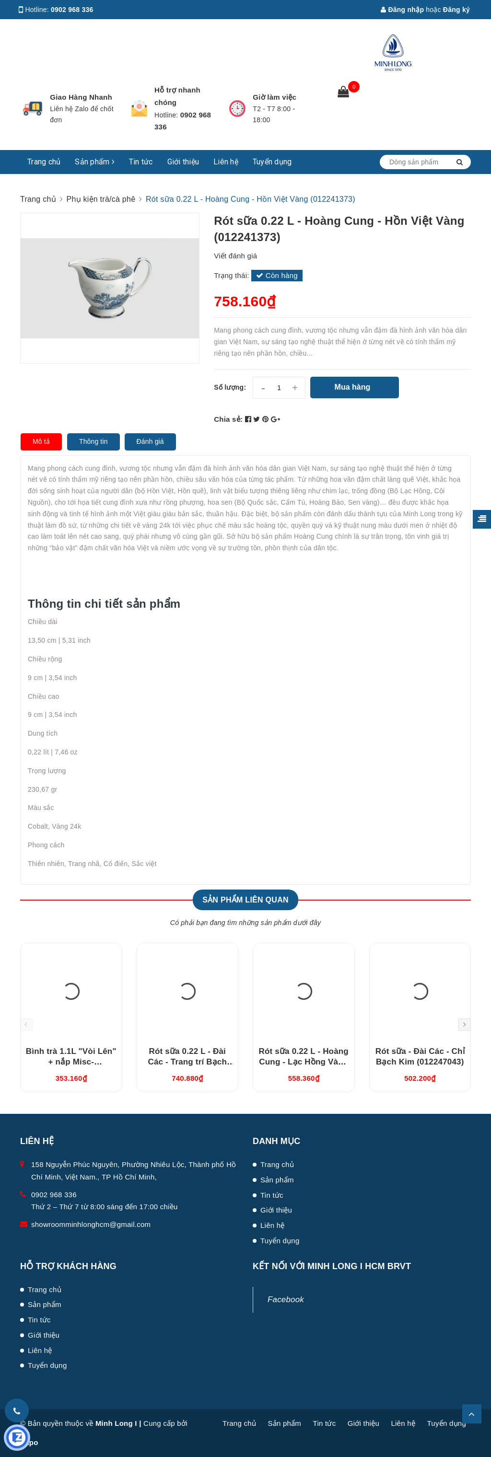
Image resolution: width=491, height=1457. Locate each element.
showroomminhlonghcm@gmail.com (91, 1224)
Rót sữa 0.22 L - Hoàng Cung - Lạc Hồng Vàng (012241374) (304, 1062)
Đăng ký (456, 9)
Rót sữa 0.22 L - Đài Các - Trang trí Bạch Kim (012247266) (187, 1062)
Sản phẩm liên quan (245, 900)
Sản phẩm (95, 161)
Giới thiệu (183, 161)
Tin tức (141, 161)
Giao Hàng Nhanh (81, 97)
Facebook (286, 1299)
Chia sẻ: (228, 419)
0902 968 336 (72, 9)
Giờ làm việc (274, 97)
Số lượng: (230, 387)
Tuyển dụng (272, 161)
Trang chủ (43, 161)
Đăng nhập (402, 9)
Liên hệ (225, 161)
